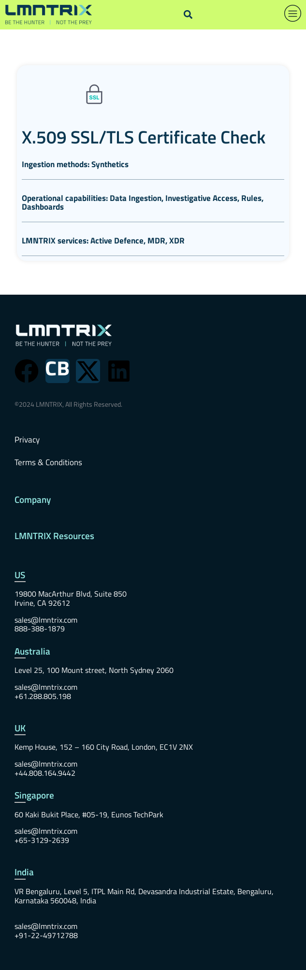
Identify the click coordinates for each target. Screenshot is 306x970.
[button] (188, 15)
